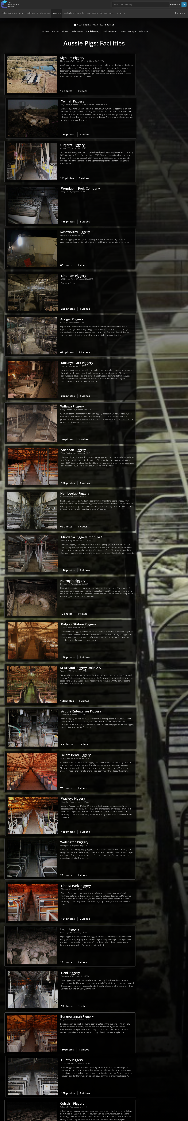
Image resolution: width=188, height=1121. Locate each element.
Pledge (156, 1091)
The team (65, 1067)
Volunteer (120, 1054)
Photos (55, 31)
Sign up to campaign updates (165, 1065)
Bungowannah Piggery (60, 542)
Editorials (143, 31)
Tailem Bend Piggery (58, 410)
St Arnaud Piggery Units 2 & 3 (65, 366)
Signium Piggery (55, 58)
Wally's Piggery (145, 982)
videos (65, 91)
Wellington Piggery (57, 454)
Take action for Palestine (13, 1107)
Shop (118, 1057)
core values (47, 1084)
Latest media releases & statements (168, 1076)
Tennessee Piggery (57, 982)
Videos (65, 31)
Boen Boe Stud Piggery (60, 894)
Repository (124, 1072)
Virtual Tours (29, 13)
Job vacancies (66, 1082)
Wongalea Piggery (56, 850)
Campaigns (56, 13)
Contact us (65, 1085)
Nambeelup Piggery (58, 278)
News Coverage (128, 31)
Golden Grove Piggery (150, 762)
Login (118, 1094)
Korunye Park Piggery (150, 190)
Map (21, 13)
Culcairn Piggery (55, 586)
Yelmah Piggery (145, 58)
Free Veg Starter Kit (161, 1095)
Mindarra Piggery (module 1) (155, 278)
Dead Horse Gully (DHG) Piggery (67, 806)
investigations (34, 1089)
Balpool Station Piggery (151, 322)
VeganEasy (157, 1098)
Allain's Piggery (145, 938)
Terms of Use (8, 1100)
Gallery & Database (9, 13)
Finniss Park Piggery (149, 454)
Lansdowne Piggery (57, 938)
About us (64, 1063)
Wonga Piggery (54, 762)
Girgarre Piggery (55, 102)
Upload (120, 1090)
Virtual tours (121, 1079)
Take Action (80, 13)
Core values (65, 1074)
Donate (119, 1050)
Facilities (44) (92, 31)
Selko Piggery (144, 586)
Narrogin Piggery (56, 322)
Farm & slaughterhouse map (128, 1076)
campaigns (19, 1089)
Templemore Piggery (149, 718)
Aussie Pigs (79, 43)
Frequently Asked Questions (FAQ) (75, 1078)
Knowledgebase (43, 13)
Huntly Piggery (145, 542)
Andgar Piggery (54, 190)
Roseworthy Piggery (58, 146)
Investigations (68, 13)
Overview (44, 31)
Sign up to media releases (164, 1080)
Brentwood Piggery (57, 674)
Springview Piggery (57, 718)
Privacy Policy (8, 1096)
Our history (65, 1071)
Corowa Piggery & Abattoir (153, 674)
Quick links (120, 1102)
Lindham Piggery (146, 146)
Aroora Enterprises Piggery (154, 366)
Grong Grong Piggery (58, 630)
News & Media (92, 13)
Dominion (126, 1068)
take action (48, 1089)
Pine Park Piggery (147, 850)
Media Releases (110, 31)
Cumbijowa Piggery (148, 806)
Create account (122, 1098)
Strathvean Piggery (148, 894)
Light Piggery (53, 498)
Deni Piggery (143, 498)
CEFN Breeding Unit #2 (151, 630)
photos (49, 91)
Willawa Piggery (55, 234)
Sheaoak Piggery (146, 234)
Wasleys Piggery (146, 410)
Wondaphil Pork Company (153, 102)
